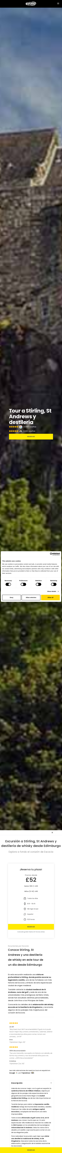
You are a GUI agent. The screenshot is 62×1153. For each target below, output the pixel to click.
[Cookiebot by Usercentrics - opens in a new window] (51, 554)
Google (12, 1073)
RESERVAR (31, 436)
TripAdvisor (25, 1073)
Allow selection (31, 597)
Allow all (50, 597)
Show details (51, 591)
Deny (11, 597)
